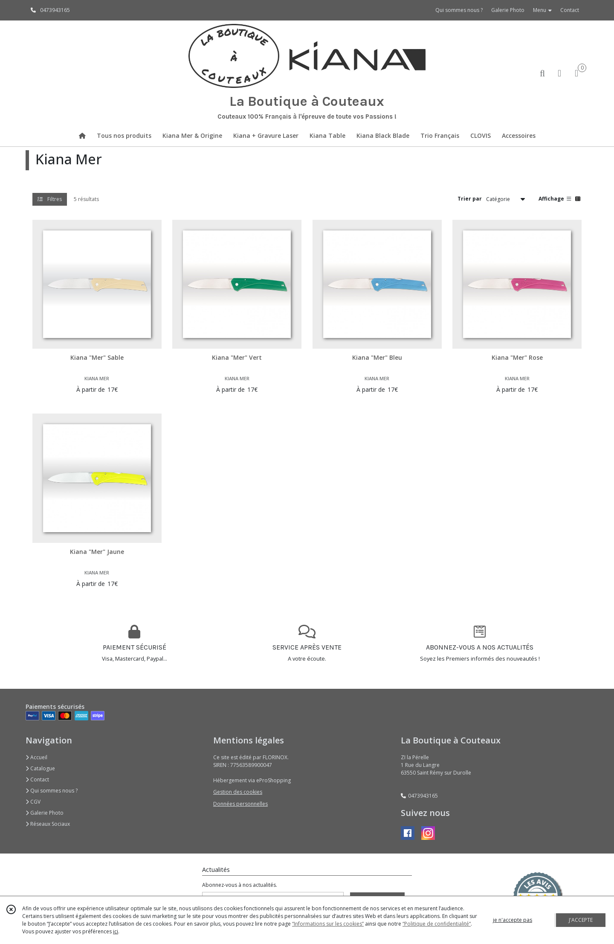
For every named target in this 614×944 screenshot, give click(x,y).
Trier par (470, 198)
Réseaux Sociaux (48, 823)
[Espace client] (559, 73)
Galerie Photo (45, 812)
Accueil (36, 757)
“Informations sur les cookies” (328, 923)
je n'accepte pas (512, 920)
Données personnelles (240, 803)
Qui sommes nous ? (52, 790)
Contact (569, 10)
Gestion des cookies (237, 791)
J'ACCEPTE (581, 920)
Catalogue (40, 768)
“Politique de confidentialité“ (437, 923)
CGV (33, 801)
